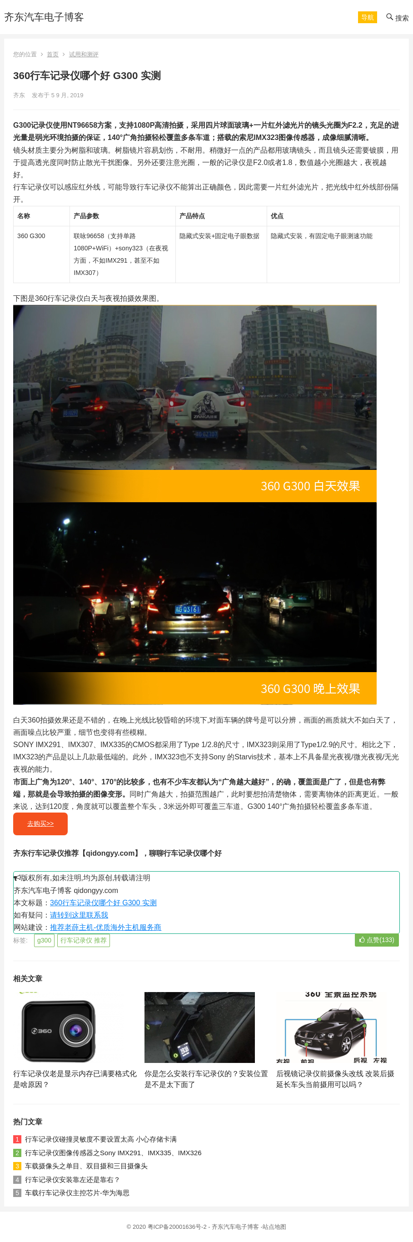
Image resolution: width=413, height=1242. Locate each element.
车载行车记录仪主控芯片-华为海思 (77, 1193)
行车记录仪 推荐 (83, 940)
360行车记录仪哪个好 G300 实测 (103, 903)
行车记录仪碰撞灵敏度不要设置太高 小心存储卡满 (101, 1139)
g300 (44, 940)
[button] (367, 17)
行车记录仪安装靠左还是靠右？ (72, 1179)
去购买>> (40, 823)
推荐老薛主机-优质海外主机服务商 (105, 927)
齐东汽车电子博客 (44, 17)
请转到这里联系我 (79, 915)
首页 (53, 54)
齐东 (19, 95)
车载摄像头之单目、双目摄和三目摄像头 (86, 1166)
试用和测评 (84, 54)
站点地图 (274, 1226)
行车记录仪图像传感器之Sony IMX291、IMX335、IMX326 (113, 1153)
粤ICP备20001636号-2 (178, 1226)
